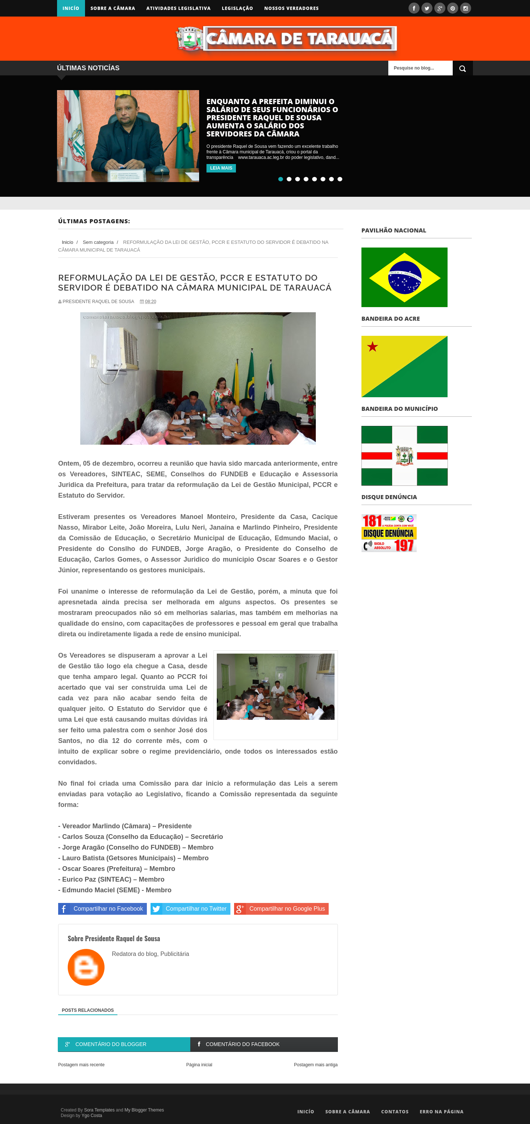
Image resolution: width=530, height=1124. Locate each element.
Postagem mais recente (81, 1064)
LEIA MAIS (221, 168)
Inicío (71, 8)
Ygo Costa (91, 1115)
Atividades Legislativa (178, 8)
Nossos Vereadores (291, 8)
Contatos (395, 1112)
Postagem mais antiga (316, 1064)
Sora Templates (99, 1110)
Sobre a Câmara (113, 8)
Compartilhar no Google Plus (279, 909)
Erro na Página (442, 1112)
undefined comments (263, 141)
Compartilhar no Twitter (189, 909)
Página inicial (199, 1064)
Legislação (237, 8)
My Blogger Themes (144, 1110)
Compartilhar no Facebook (100, 909)
